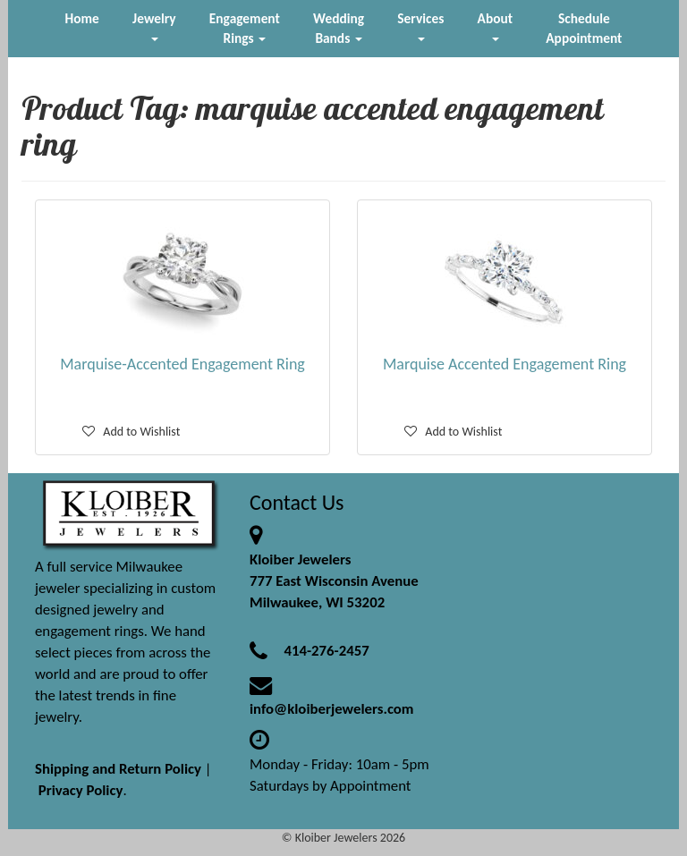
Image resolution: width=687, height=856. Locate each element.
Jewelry (153, 25)
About (495, 25)
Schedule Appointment (584, 28)
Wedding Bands (338, 28)
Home (82, 18)
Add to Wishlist (131, 431)
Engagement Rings (244, 28)
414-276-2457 (326, 650)
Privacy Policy (80, 790)
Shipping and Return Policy (118, 768)
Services (420, 25)
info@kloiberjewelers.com (332, 708)
